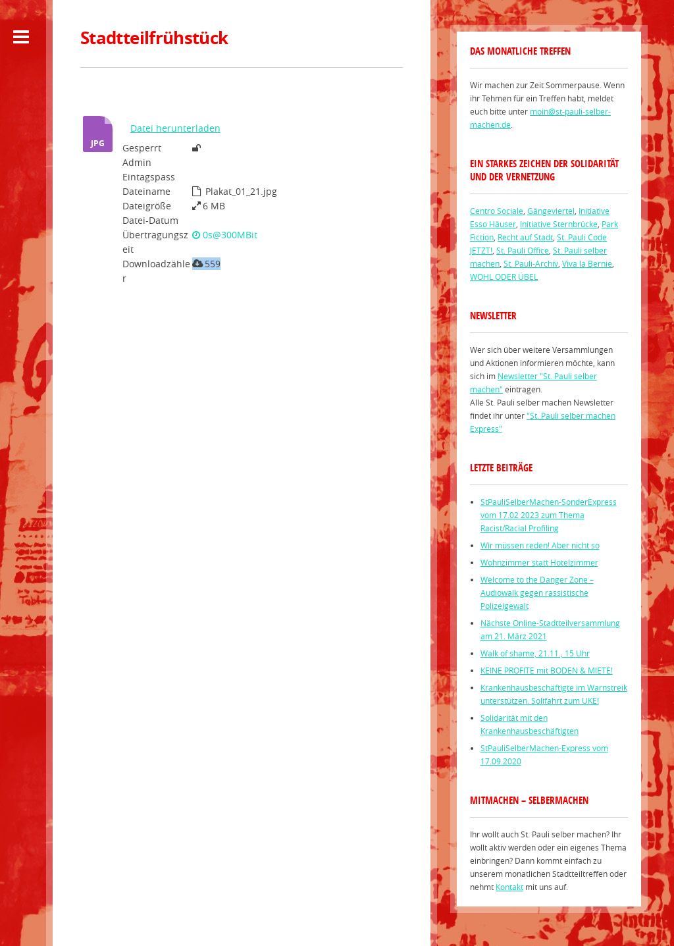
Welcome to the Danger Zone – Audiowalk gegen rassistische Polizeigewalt (537, 592)
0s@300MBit (224, 234)
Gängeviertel (551, 210)
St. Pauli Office (522, 250)
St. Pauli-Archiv (531, 263)
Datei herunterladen (175, 128)
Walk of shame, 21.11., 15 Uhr (535, 653)
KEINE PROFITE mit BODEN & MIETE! (546, 670)
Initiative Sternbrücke (559, 224)
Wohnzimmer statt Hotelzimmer (539, 562)
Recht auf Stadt (525, 237)
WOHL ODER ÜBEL (504, 276)
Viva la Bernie (587, 263)
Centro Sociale (496, 210)
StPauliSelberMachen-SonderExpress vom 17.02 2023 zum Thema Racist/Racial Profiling (548, 514)
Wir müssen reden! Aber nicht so (540, 545)
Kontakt (509, 886)
